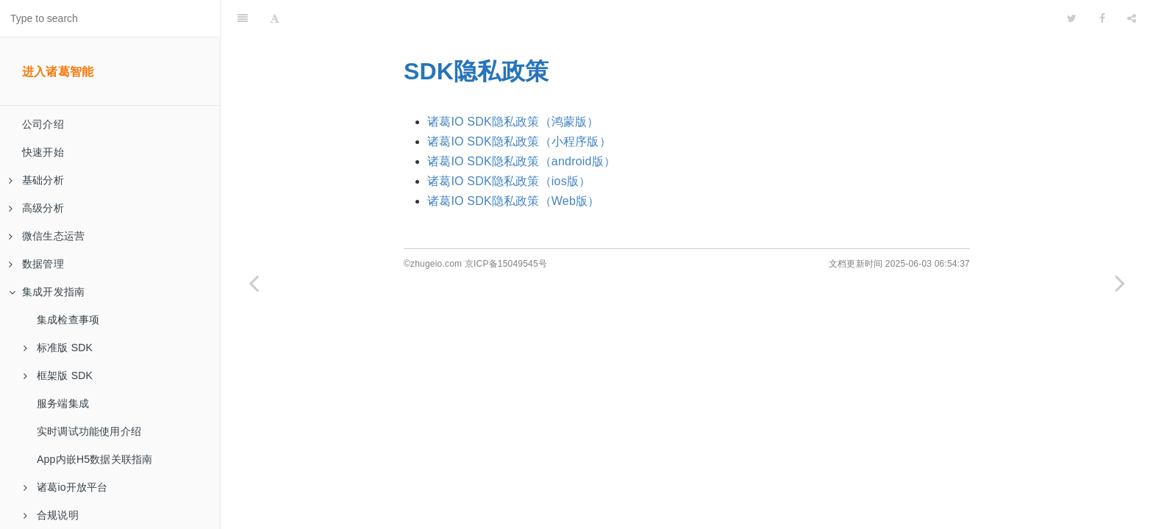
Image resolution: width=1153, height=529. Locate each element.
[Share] (1131, 18)
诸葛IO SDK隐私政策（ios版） (508, 181)
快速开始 (43, 152)
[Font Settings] (274, 18)
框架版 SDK (58, 375)
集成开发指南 (47, 292)
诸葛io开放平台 (66, 487)
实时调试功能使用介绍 (89, 431)
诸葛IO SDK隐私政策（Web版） (513, 201)
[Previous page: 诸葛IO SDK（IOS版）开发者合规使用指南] (254, 283)
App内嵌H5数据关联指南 (94, 459)
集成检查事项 (68, 319)
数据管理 (36, 264)
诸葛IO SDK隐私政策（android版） (521, 161)
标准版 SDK (58, 347)
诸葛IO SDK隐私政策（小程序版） (519, 141)
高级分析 (36, 208)
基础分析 (36, 180)
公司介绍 (43, 124)
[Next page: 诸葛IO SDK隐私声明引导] (1120, 283)
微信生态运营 (47, 236)
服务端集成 (63, 403)
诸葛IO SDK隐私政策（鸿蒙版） (513, 121)
